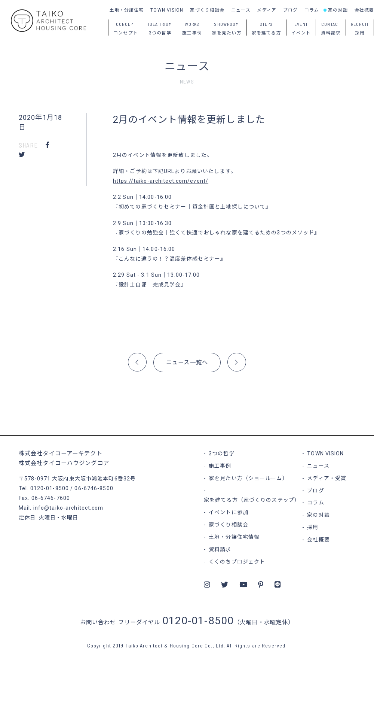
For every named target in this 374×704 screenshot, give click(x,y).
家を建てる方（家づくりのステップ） (252, 500)
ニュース (240, 10)
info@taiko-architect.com (68, 508)
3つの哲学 (222, 453)
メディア (266, 10)
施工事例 (220, 466)
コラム (311, 10)
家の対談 (337, 10)
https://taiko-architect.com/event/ (160, 181)
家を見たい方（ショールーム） (248, 478)
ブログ (290, 10)
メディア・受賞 (326, 478)
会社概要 (364, 10)
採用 (312, 527)
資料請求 (220, 549)
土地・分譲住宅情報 (234, 537)
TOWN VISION (166, 10)
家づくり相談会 (207, 10)
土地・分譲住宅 (127, 10)
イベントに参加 (228, 512)
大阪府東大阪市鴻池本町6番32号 (94, 479)
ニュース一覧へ (187, 362)
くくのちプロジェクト (237, 562)
